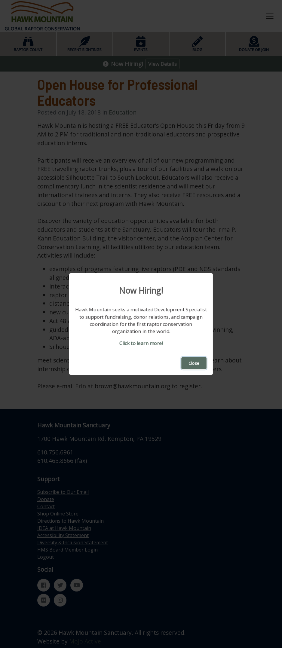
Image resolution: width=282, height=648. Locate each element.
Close (194, 363)
